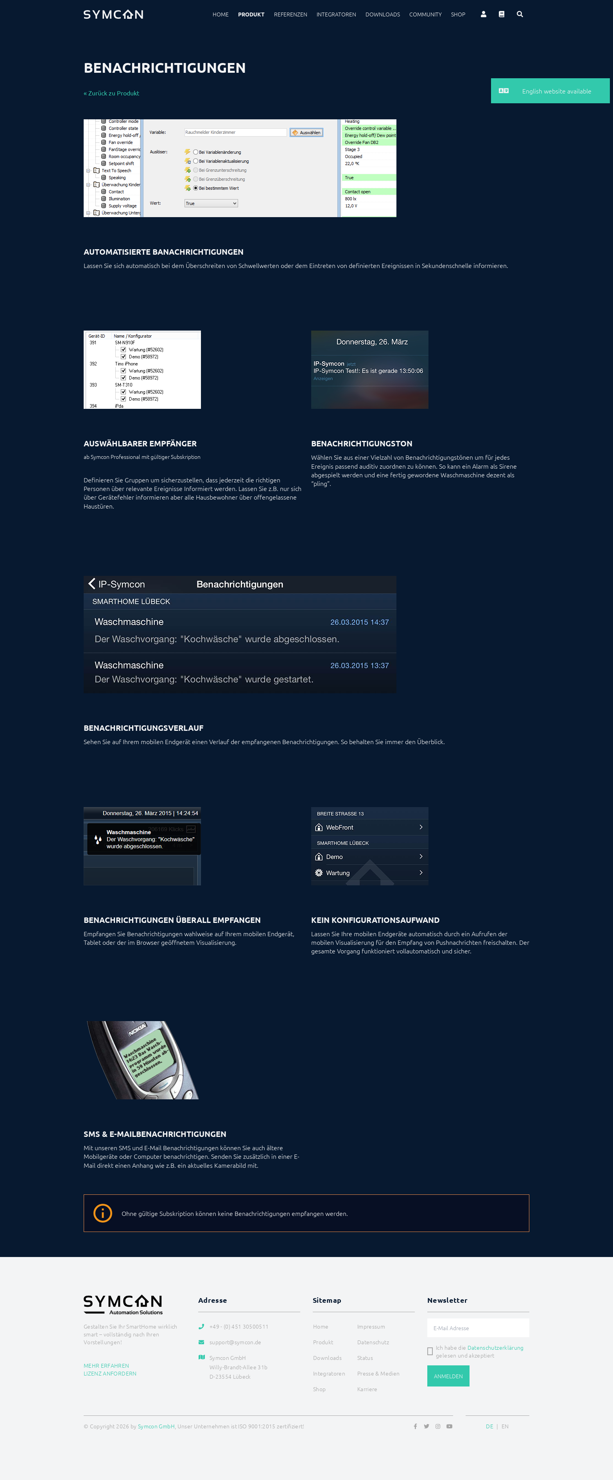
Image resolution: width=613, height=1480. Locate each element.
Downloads (383, 14)
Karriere (367, 1389)
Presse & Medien (378, 1373)
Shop (458, 14)
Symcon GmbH (156, 1426)
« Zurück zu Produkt (111, 93)
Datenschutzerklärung (496, 1347)
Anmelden (448, 1376)
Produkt (251, 14)
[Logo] (113, 14)
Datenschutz (373, 1342)
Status (365, 1357)
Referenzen (290, 14)
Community (425, 14)
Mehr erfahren (106, 1365)
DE (489, 1426)
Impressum (371, 1326)
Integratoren (336, 14)
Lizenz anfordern (110, 1373)
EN (505, 1426)
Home (221, 14)
